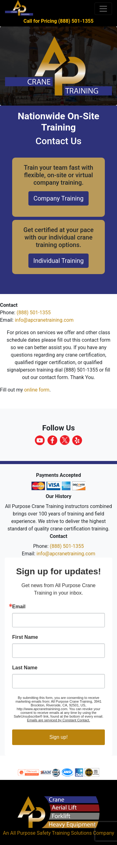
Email (19, 606)
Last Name (24, 667)
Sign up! (58, 737)
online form (36, 390)
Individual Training (58, 260)
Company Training (58, 198)
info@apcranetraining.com (44, 320)
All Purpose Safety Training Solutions (51, 833)
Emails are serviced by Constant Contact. (58, 720)
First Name (25, 637)
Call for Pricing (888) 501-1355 (58, 21)
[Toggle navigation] (103, 8)
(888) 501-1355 (34, 313)
